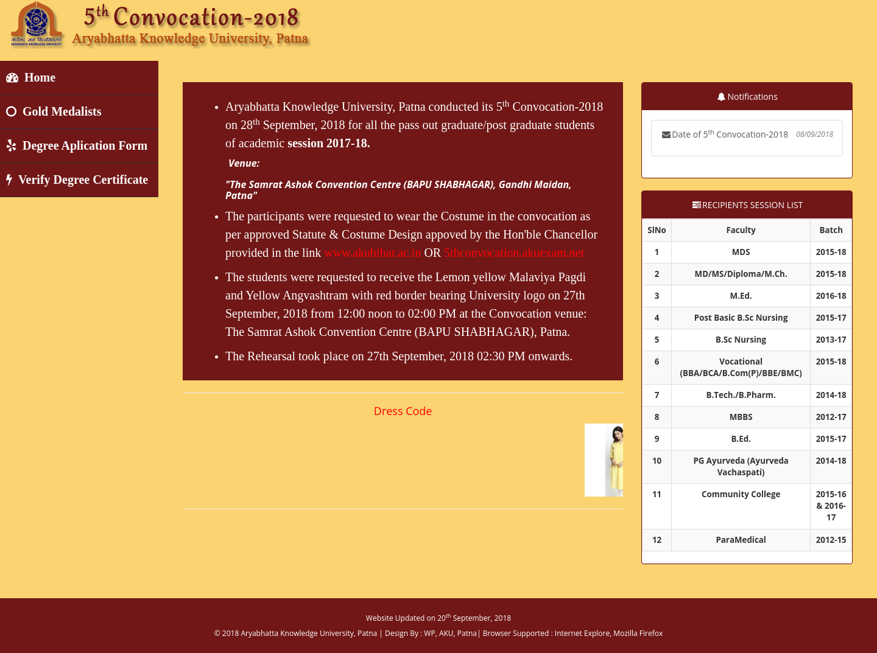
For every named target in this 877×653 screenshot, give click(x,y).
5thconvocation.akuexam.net (514, 252)
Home (30, 77)
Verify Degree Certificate (77, 179)
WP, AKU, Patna (450, 633)
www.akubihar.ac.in (372, 252)
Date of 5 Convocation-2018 (747, 134)
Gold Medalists (53, 111)
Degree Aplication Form (76, 145)
